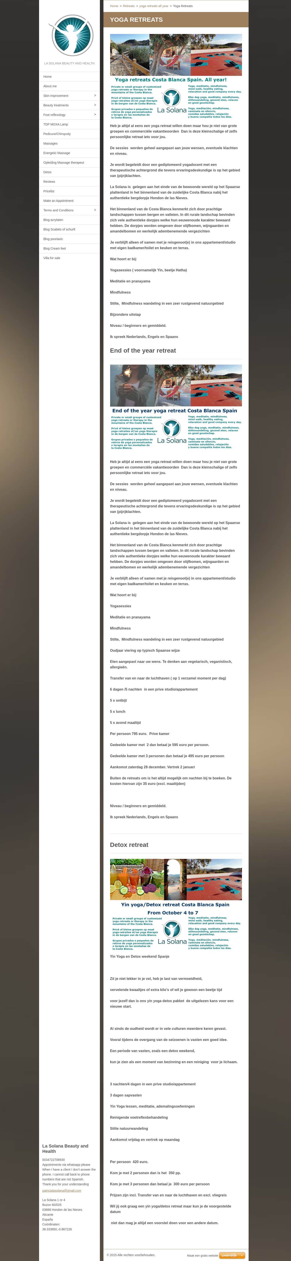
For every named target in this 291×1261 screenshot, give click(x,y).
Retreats (129, 6)
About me (50, 86)
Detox (48, 172)
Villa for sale (52, 258)
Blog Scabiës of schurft (59, 229)
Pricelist (49, 191)
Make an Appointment (58, 201)
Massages (51, 143)
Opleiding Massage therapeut (64, 162)
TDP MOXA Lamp (56, 124)
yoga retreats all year (153, 6)
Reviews (49, 181)
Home (48, 76)
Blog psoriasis (53, 239)
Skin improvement (56, 95)
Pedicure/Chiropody (57, 134)
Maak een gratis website (202, 1255)
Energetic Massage (57, 153)
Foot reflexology (55, 115)
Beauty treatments (56, 105)
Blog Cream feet (55, 248)
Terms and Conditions (58, 210)
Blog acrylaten (53, 220)
